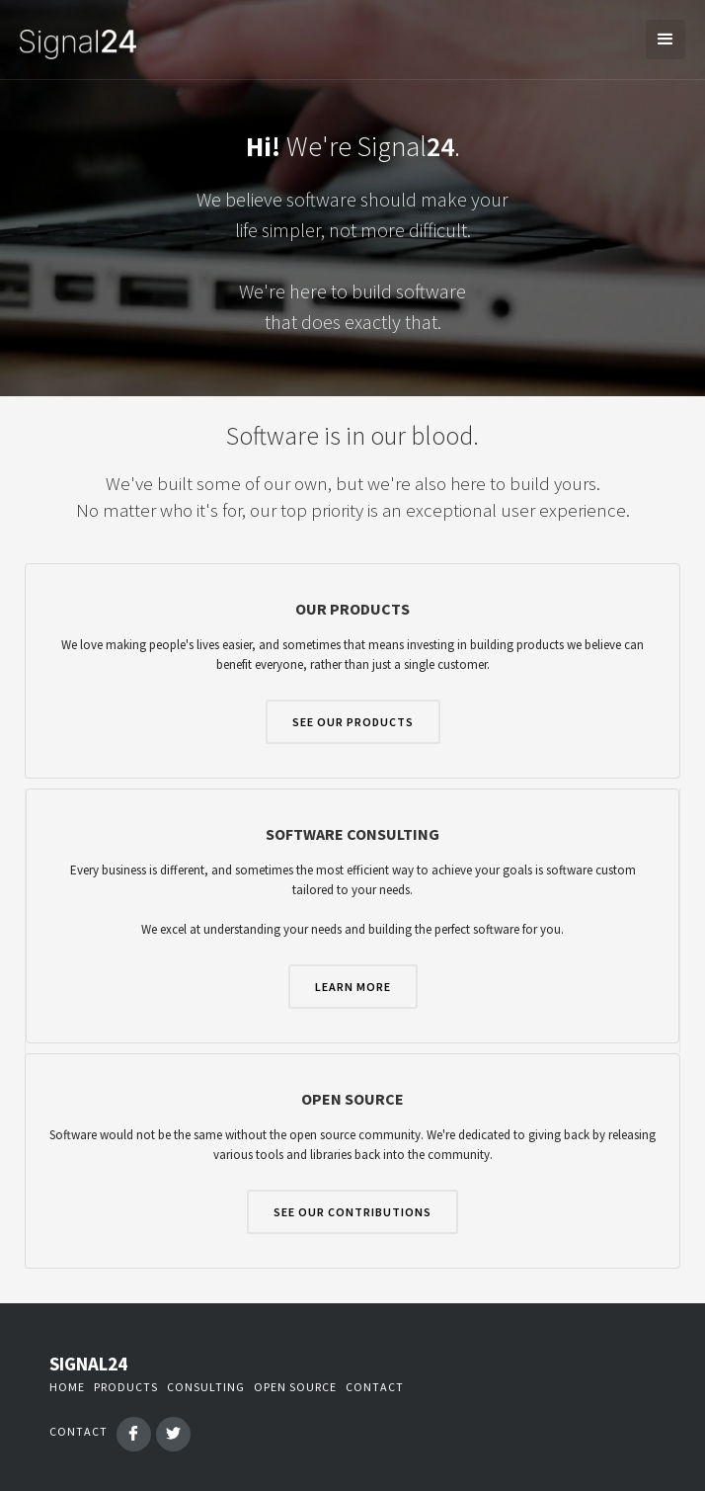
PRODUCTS (126, 1386)
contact (375, 1386)
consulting (206, 1386)
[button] (665, 39)
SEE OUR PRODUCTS (353, 721)
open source (295, 1386)
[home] (73, 39)
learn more (353, 986)
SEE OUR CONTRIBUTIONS (352, 1211)
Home (67, 1386)
